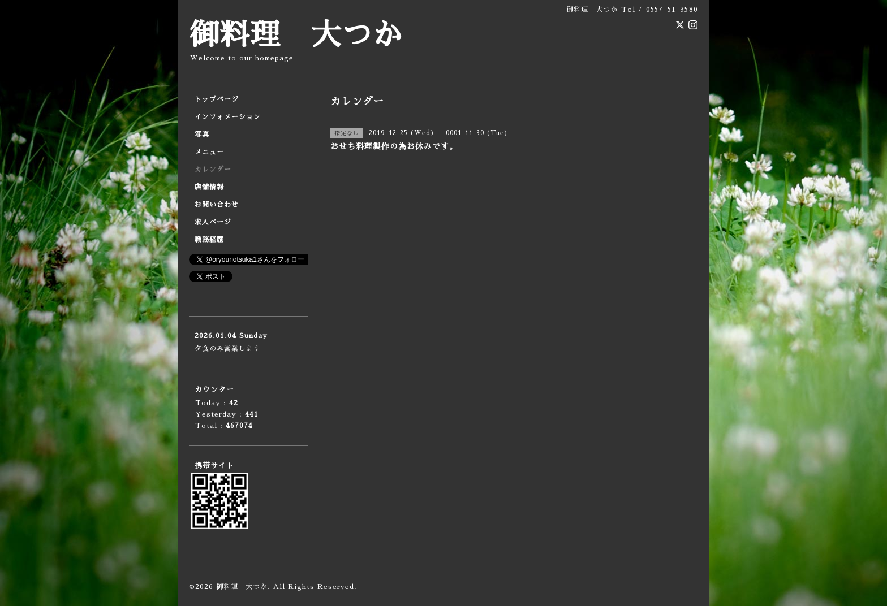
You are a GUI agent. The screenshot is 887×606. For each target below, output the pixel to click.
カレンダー (213, 169)
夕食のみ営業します (228, 348)
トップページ (217, 99)
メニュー (209, 152)
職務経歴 (209, 239)
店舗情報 (209, 187)
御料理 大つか (296, 35)
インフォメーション (228, 117)
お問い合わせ (217, 204)
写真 (202, 134)
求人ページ (213, 222)
